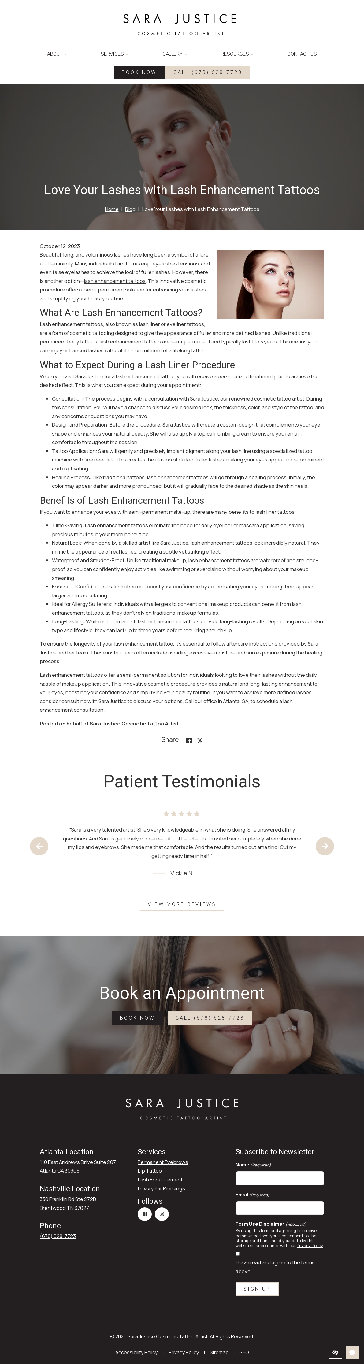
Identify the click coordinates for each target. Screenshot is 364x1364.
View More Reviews (182, 904)
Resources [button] (237, 54)
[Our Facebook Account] (145, 1214)
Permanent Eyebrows (163, 1162)
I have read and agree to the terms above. (275, 1267)
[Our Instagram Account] (162, 1214)
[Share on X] (200, 740)
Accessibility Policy (136, 1352)
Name (253, 1164)
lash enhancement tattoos (115, 280)
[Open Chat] (352, 1352)
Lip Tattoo (150, 1170)
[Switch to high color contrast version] (335, 1352)
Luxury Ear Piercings (161, 1188)
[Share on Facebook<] (189, 740)
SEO (244, 1352)
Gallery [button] (175, 54)
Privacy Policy (310, 1245)
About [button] (57, 54)
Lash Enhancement (160, 1179)
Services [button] (115, 54)
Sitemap (219, 1352)
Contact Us (302, 54)
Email (253, 1194)
